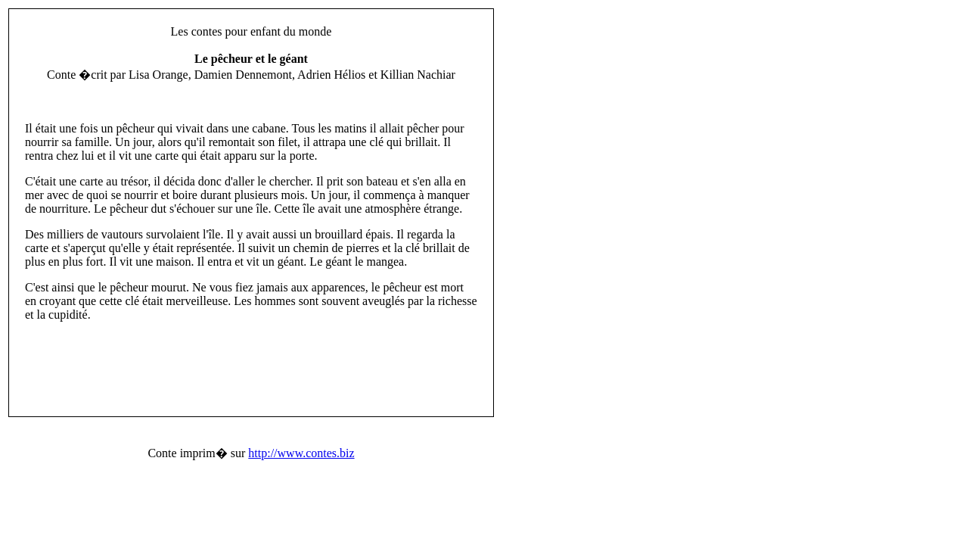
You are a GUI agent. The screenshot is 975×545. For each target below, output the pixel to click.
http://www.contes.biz (301, 453)
